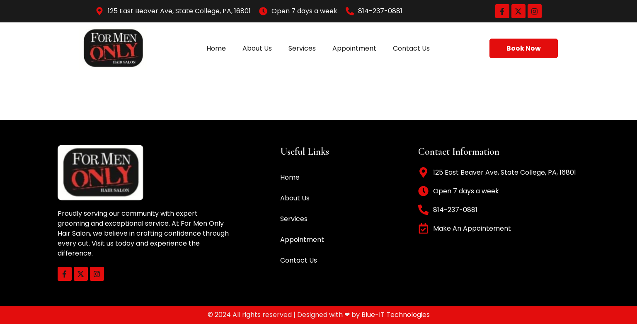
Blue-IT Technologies (395, 314)
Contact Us (411, 48)
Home (216, 48)
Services (302, 48)
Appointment (354, 48)
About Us (257, 48)
